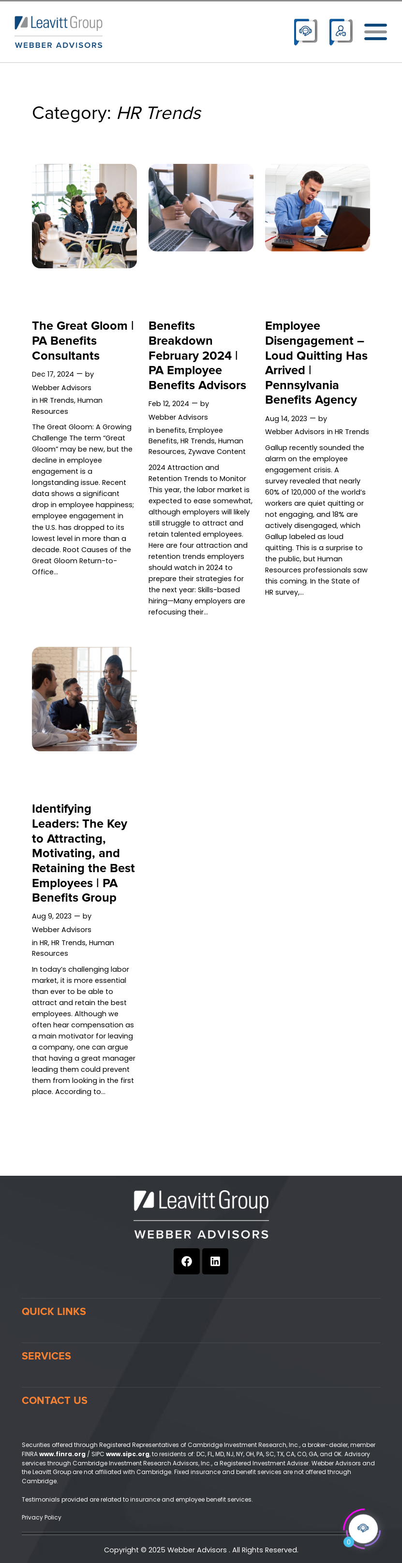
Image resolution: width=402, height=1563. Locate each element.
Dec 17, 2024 (53, 374)
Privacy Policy (41, 1517)
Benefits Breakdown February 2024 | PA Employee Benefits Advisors (197, 356)
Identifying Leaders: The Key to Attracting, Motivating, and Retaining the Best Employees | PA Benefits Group (83, 854)
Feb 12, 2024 (169, 404)
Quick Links (54, 1311)
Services (46, 1356)
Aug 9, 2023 (52, 916)
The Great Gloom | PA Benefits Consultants (83, 341)
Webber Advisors (61, 388)
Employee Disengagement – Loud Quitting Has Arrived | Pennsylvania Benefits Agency (316, 363)
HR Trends (57, 400)
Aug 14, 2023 (286, 419)
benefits (170, 430)
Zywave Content (217, 451)
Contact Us (55, 1400)
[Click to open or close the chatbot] (363, 1527)
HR (44, 943)
